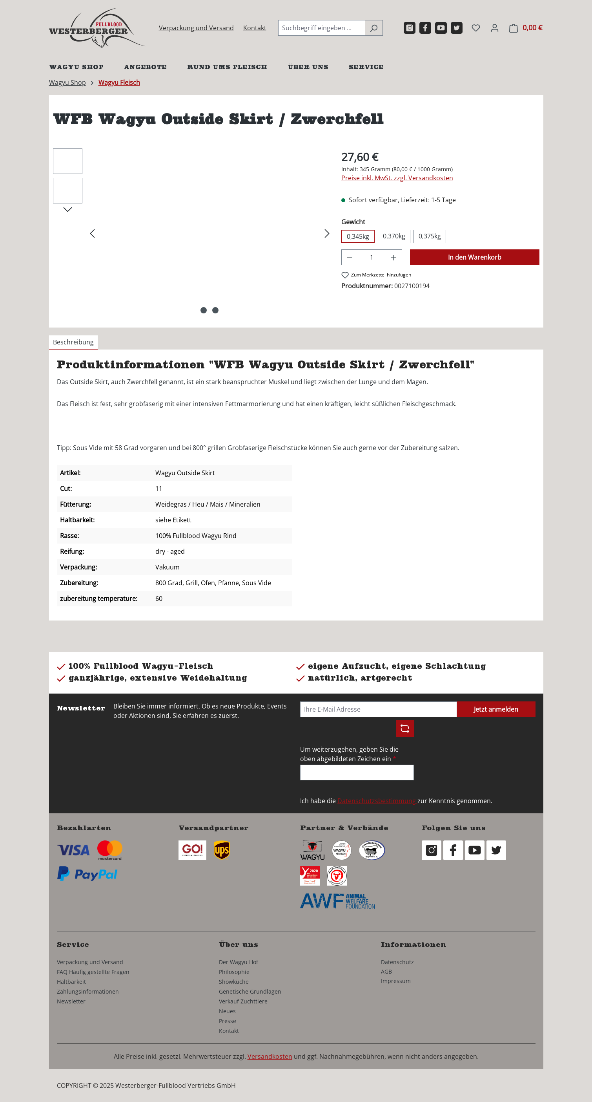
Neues (227, 1011)
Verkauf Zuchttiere (243, 1001)
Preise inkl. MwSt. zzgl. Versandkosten (397, 178)
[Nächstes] (327, 232)
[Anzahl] (371, 257)
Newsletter (71, 1001)
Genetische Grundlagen (250, 991)
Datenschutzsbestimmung (377, 800)
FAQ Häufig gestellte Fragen (93, 972)
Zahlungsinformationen (88, 991)
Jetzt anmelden (496, 709)
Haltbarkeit (71, 981)
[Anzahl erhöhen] (394, 257)
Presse (227, 1021)
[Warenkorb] (525, 28)
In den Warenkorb (474, 257)
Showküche (234, 981)
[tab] (73, 342)
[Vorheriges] (92, 232)
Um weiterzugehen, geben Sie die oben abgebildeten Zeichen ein (349, 754)
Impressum (396, 981)
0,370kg (394, 236)
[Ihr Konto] (494, 27)
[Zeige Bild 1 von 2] (203, 310)
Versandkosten (270, 1056)
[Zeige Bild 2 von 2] (215, 310)
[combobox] (321, 28)
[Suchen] (373, 28)
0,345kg (358, 236)
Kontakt (254, 28)
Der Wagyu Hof (238, 962)
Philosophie (234, 972)
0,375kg (430, 236)
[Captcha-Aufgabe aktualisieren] (405, 728)
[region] (193, 232)
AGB (386, 971)
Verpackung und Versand (196, 28)
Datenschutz (397, 962)
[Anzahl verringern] (349, 257)
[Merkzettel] (475, 27)
